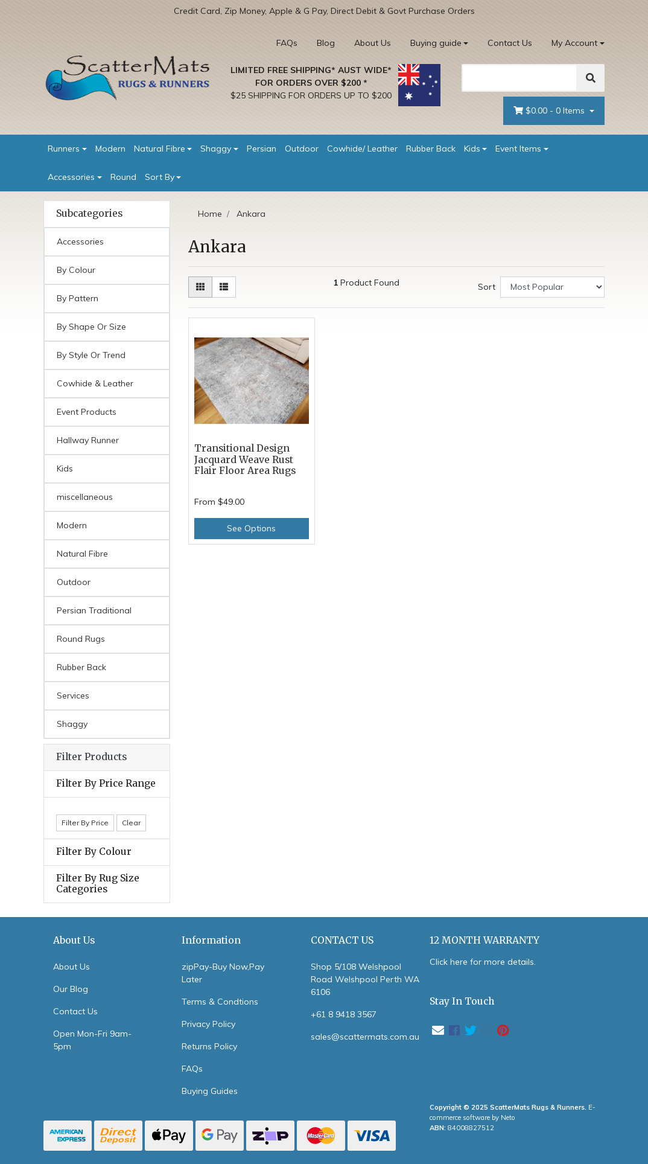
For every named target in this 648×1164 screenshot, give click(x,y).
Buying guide (436, 42)
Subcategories (89, 213)
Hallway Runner (88, 440)
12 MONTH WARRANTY (484, 940)
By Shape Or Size (91, 326)
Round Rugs (81, 638)
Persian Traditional (94, 610)
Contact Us (510, 42)
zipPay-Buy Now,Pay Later (223, 973)
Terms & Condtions (220, 1001)
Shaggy (215, 148)
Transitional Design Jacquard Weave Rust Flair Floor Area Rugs (245, 460)
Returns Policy (209, 1046)
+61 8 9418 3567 (343, 1014)
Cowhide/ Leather (362, 148)
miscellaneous (85, 496)
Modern (110, 148)
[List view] (224, 287)
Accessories (71, 176)
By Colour (76, 269)
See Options (251, 528)
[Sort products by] (552, 287)
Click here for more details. (483, 961)
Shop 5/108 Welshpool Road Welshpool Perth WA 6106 (365, 979)
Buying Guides (210, 1091)
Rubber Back (431, 148)
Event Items (518, 148)
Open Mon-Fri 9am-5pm (92, 1040)
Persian (261, 148)
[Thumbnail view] (200, 287)
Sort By (159, 176)
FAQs (286, 42)
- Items (550, 110)
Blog (326, 42)
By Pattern (77, 298)
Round (123, 176)
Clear (131, 822)
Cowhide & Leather (95, 383)
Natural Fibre (159, 148)
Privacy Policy (208, 1023)
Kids (472, 148)
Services (73, 695)
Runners (64, 148)
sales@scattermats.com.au (365, 1036)
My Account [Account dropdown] (574, 42)
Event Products (86, 411)
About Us (372, 42)
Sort (486, 286)
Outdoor (302, 148)
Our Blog (70, 988)
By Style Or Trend (91, 355)
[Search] (519, 78)
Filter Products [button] (91, 757)
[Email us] (438, 1030)
